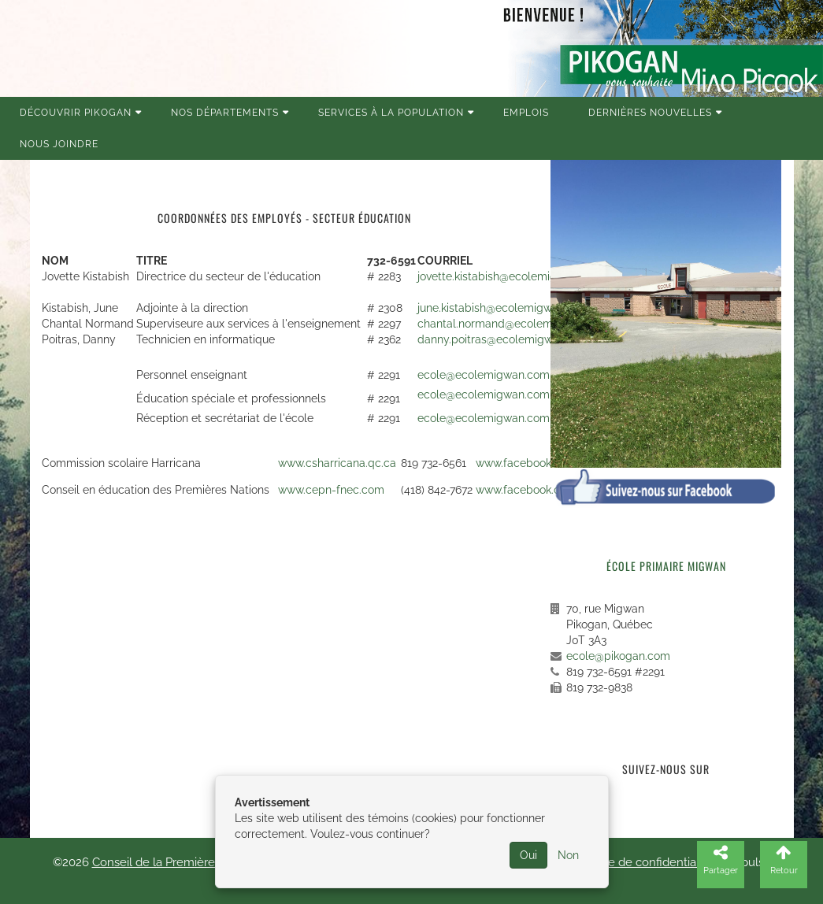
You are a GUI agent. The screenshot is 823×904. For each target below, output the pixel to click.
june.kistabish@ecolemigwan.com (503, 308)
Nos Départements (225, 112)
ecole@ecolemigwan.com (483, 375)
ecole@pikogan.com (618, 656)
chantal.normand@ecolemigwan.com (513, 323)
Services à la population (391, 112)
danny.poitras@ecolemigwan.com (504, 339)
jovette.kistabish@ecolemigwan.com (510, 276)
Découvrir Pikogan (76, 112)
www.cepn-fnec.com (331, 489)
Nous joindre (59, 144)
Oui (528, 855)
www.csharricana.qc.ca (337, 463)
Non (568, 855)
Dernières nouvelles (650, 112)
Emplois (526, 112)
